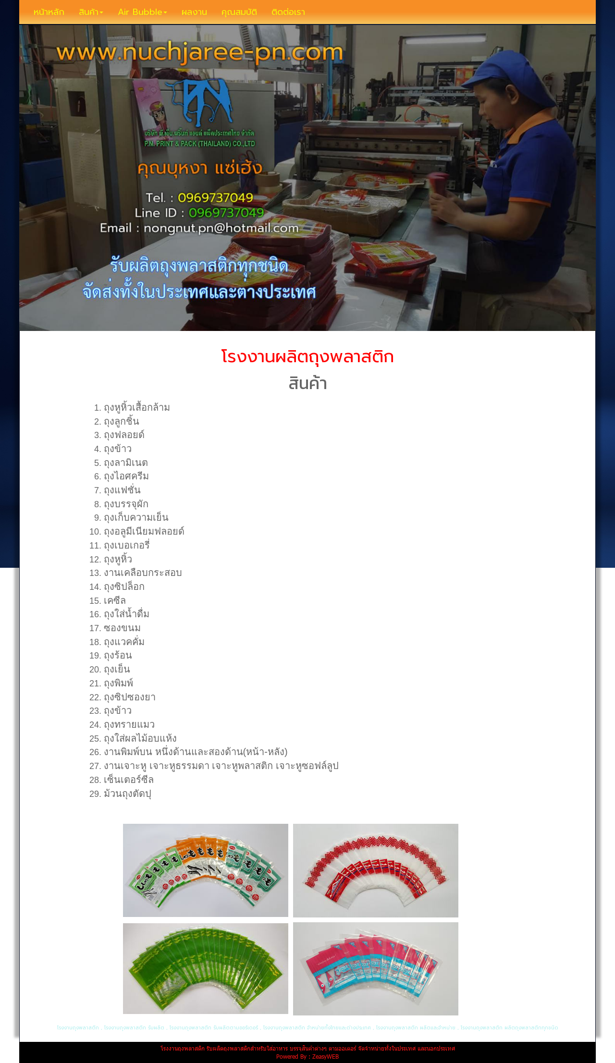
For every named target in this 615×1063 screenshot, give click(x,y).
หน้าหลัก (49, 12)
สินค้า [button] (91, 12)
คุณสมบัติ (239, 12)
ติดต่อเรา (288, 12)
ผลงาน (194, 12)
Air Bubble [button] (142, 12)
